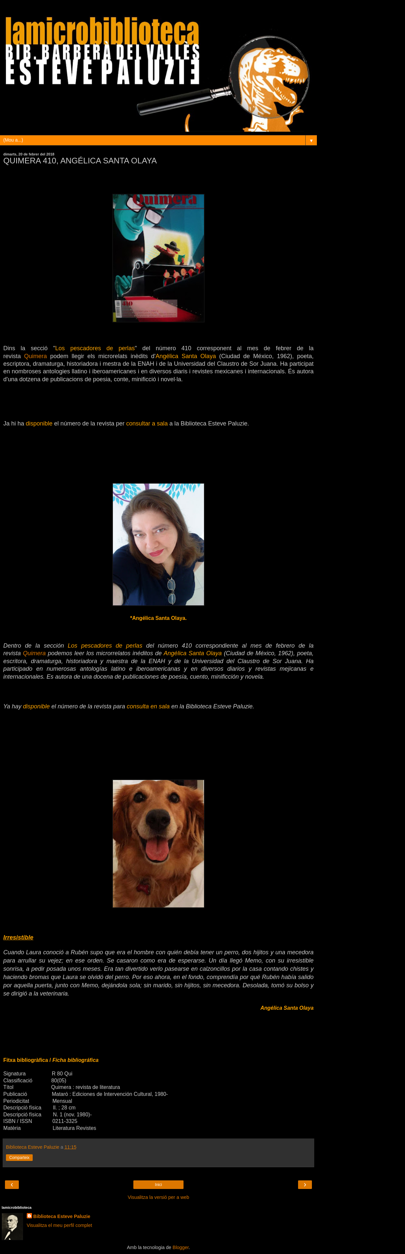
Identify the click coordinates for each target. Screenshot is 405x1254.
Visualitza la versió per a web (158, 1197)
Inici (158, 1184)
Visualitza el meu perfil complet (59, 1225)
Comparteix (19, 1157)
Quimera (35, 356)
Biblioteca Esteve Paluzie (61, 1216)
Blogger (181, 1247)
